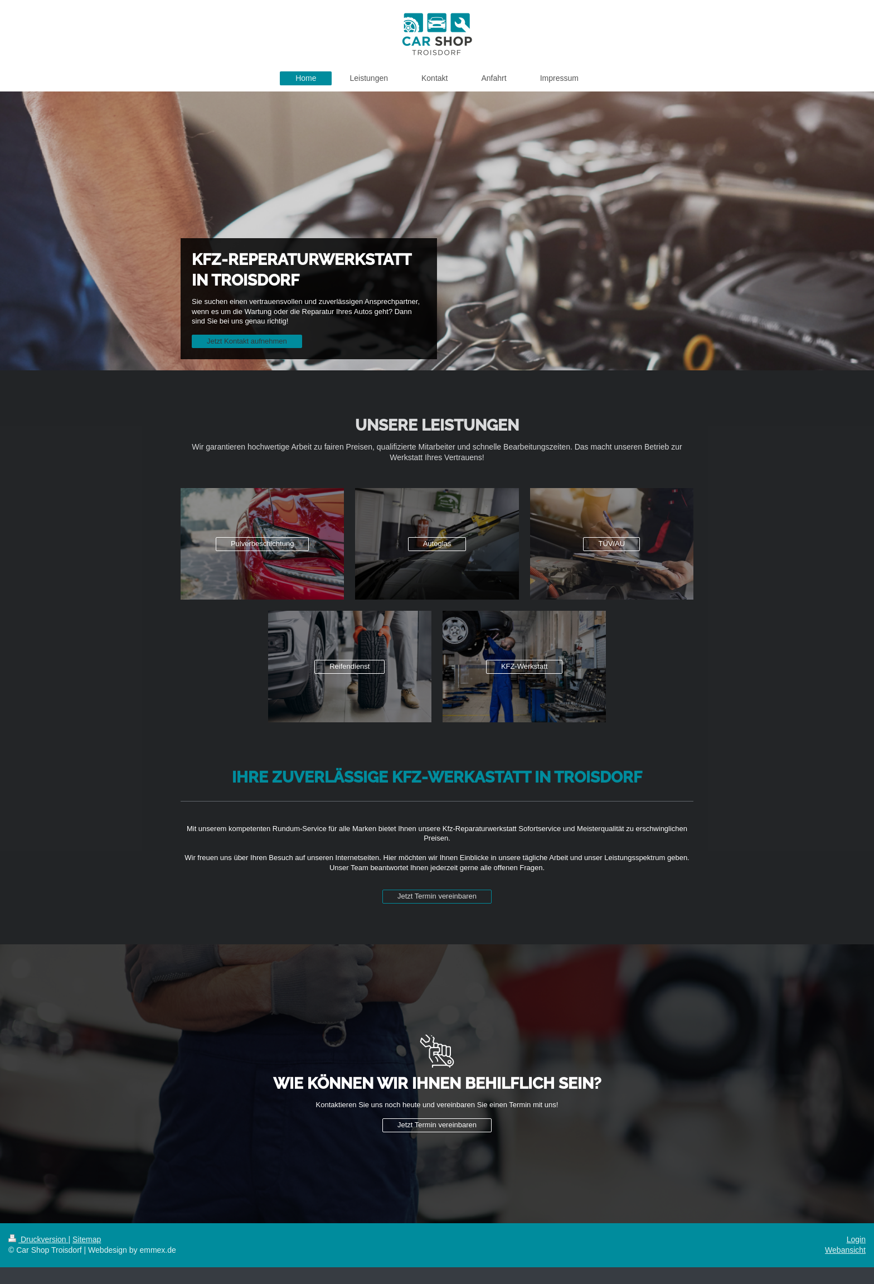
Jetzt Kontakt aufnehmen (247, 341)
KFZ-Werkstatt (524, 666)
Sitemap (86, 1239)
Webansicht (845, 1250)
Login (856, 1239)
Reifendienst (349, 666)
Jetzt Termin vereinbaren (437, 896)
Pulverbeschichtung (262, 543)
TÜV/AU (611, 543)
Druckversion (38, 1239)
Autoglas (437, 543)
